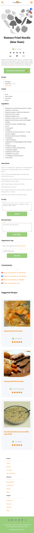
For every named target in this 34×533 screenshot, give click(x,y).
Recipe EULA (27, 525)
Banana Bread (10, 473)
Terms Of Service (17, 525)
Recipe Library (21, 246)
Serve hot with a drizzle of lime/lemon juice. (14, 194)
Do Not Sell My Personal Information (17, 527)
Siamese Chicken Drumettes (13, 331)
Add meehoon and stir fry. (9, 187)
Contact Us (9, 500)
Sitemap (8, 507)
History (8, 489)
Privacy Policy (7, 525)
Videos (8, 463)
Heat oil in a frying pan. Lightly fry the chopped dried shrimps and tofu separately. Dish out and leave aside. (16, 169)
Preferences (10, 485)
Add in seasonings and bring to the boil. (13, 184)
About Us (9, 504)
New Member (10, 482)
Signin (8, 492)
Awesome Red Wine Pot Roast (14, 381)
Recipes (8, 467)
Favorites (9, 470)
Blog (7, 510)
